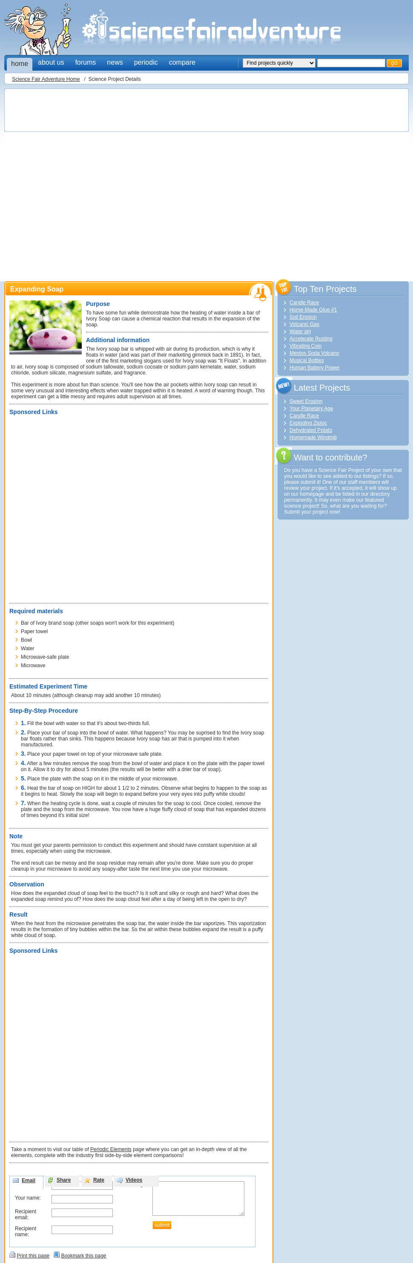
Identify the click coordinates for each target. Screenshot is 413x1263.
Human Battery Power (314, 368)
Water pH (300, 331)
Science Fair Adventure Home (46, 79)
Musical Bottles (307, 360)
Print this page (33, 1256)
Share (64, 1180)
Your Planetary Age (311, 408)
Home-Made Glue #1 (313, 310)
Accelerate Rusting (311, 339)
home (19, 63)
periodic (146, 62)
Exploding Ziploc (308, 423)
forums (85, 62)
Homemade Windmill (313, 437)
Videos (134, 1180)
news (115, 62)
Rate (98, 1180)
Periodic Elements (111, 1149)
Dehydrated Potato (311, 430)
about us (51, 62)
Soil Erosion (303, 317)
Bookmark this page (83, 1256)
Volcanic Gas (304, 324)
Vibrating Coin (305, 346)
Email (28, 1180)
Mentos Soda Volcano (314, 353)
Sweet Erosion (306, 401)
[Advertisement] (90, 182)
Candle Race (304, 303)
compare (182, 62)
